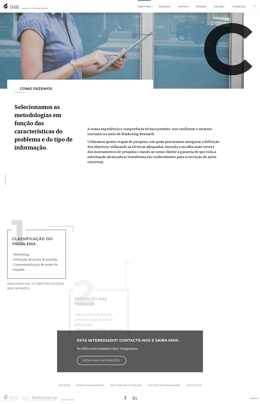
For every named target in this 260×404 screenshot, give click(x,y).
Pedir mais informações (101, 378)
